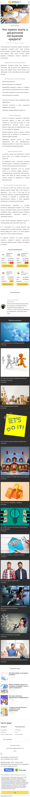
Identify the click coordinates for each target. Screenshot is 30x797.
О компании (18, 730)
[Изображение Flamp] (9, 770)
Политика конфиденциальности (15, 748)
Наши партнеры (19, 734)
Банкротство (3, 732)
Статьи (16, 732)
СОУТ (15, 751)
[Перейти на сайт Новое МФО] (7, 284)
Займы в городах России (6, 734)
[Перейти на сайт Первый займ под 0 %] (7, 265)
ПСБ (3, 227)
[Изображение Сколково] (20, 770)
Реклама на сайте (15, 745)
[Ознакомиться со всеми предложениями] (15, 292)
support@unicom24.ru (6, 796)
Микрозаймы (4, 730)
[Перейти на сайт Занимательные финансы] (22, 265)
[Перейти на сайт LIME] (22, 284)
